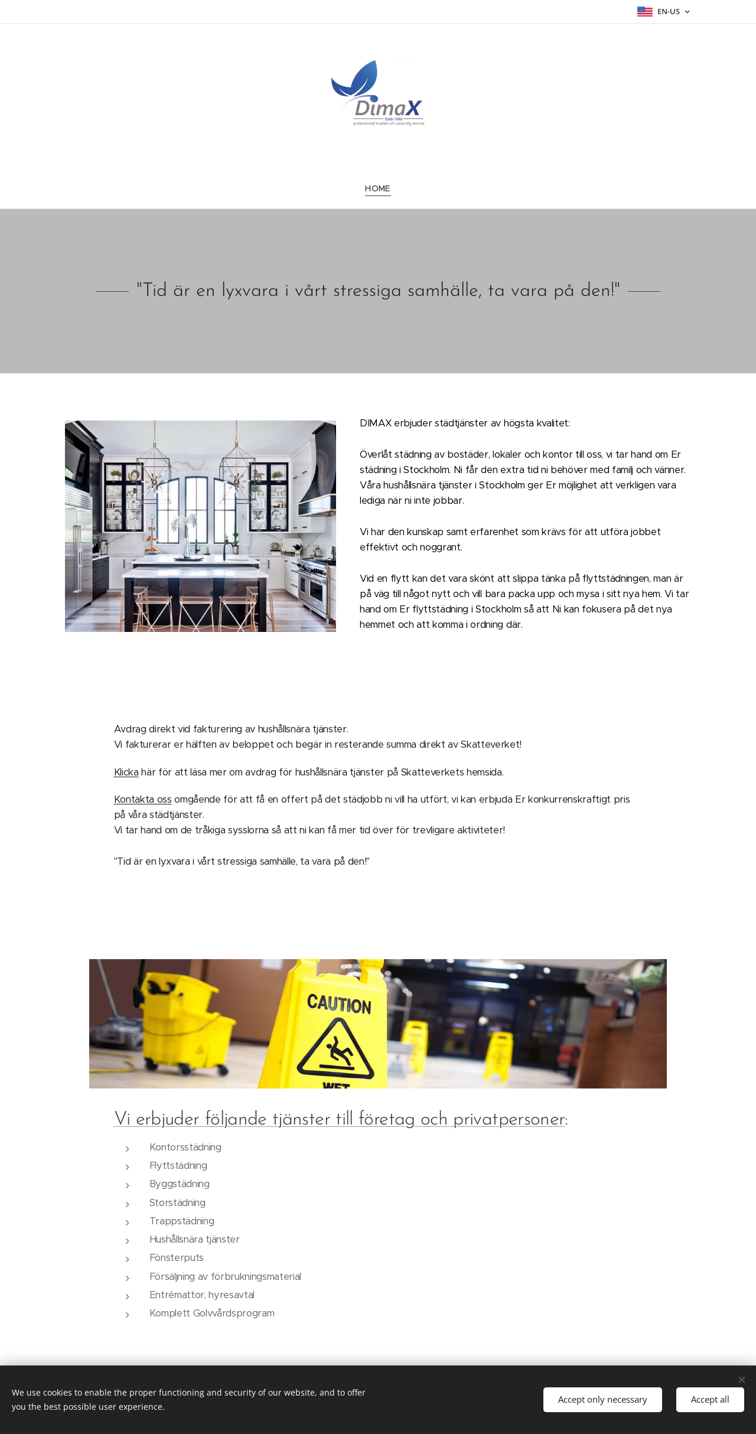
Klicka (126, 772)
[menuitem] (378, 188)
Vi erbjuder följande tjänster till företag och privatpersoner (339, 1119)
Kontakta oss (143, 799)
